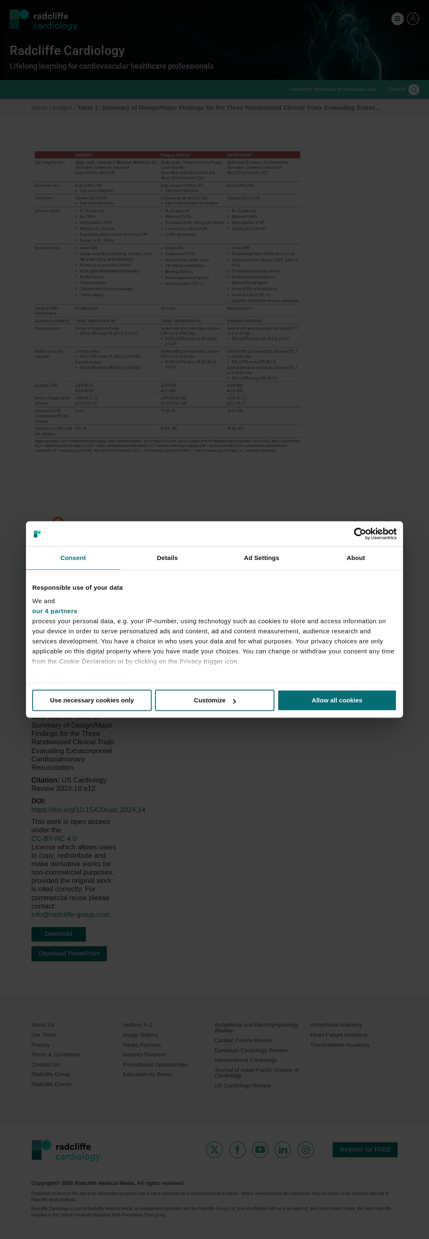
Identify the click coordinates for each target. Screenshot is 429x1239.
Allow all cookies (337, 700)
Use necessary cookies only (92, 700)
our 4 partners (55, 610)
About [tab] (356, 557)
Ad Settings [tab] (261, 557)
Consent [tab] (73, 557)
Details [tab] (167, 557)
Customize (215, 700)
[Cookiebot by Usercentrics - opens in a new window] (360, 533)
